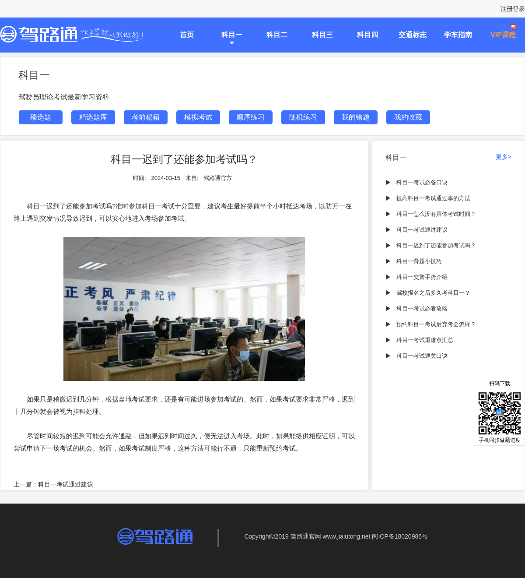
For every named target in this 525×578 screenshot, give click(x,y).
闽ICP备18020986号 (400, 536)
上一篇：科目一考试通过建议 (53, 484)
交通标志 (413, 35)
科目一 (231, 35)
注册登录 (512, 8)
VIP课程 (503, 35)
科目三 (322, 35)
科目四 (367, 35)
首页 (187, 35)
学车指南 (458, 35)
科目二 (276, 35)
